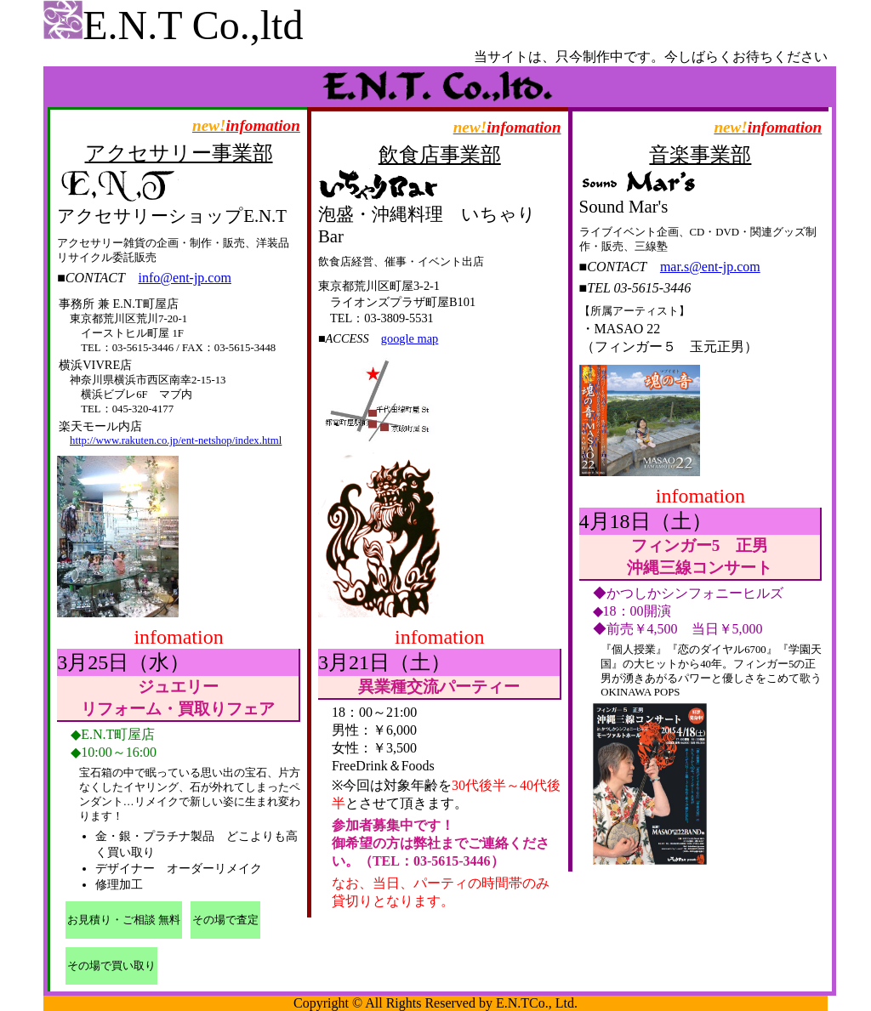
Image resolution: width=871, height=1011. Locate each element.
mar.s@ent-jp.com (710, 266)
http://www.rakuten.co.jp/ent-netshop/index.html (176, 440)
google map (410, 338)
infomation (246, 125)
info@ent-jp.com (185, 277)
